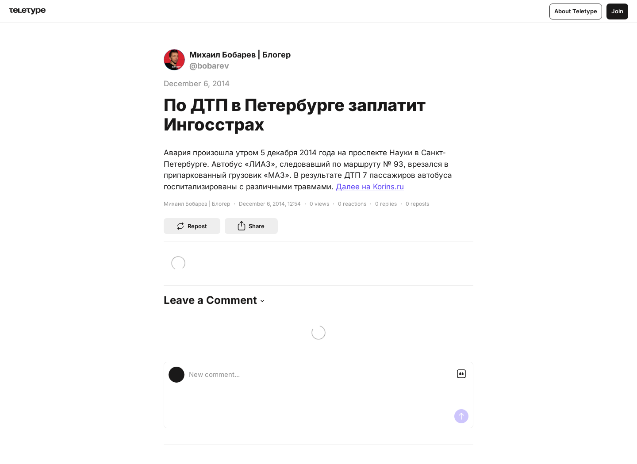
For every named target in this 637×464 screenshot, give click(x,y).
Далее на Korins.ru (370, 186)
